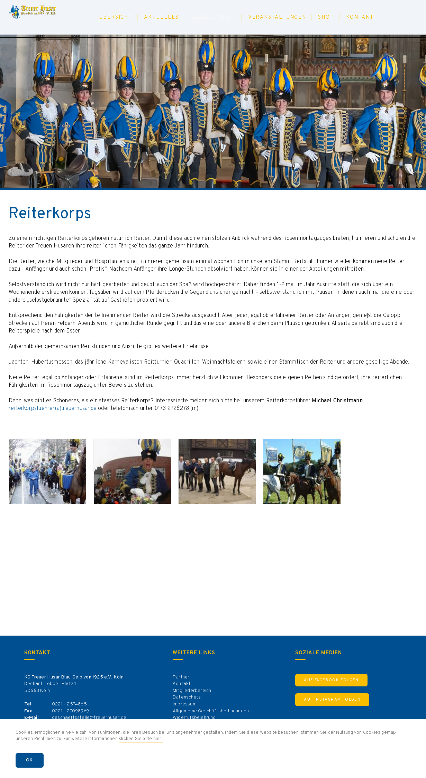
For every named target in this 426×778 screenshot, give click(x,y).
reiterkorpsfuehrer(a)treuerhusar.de (53, 408)
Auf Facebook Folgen (331, 680)
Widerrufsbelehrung (194, 718)
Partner (181, 677)
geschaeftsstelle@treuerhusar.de (89, 718)
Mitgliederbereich (192, 691)
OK (29, 760)
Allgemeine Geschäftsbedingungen (211, 711)
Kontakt (182, 684)
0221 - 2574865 (69, 704)
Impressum (185, 704)
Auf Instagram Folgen (332, 699)
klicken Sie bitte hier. (141, 739)
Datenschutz (187, 697)
